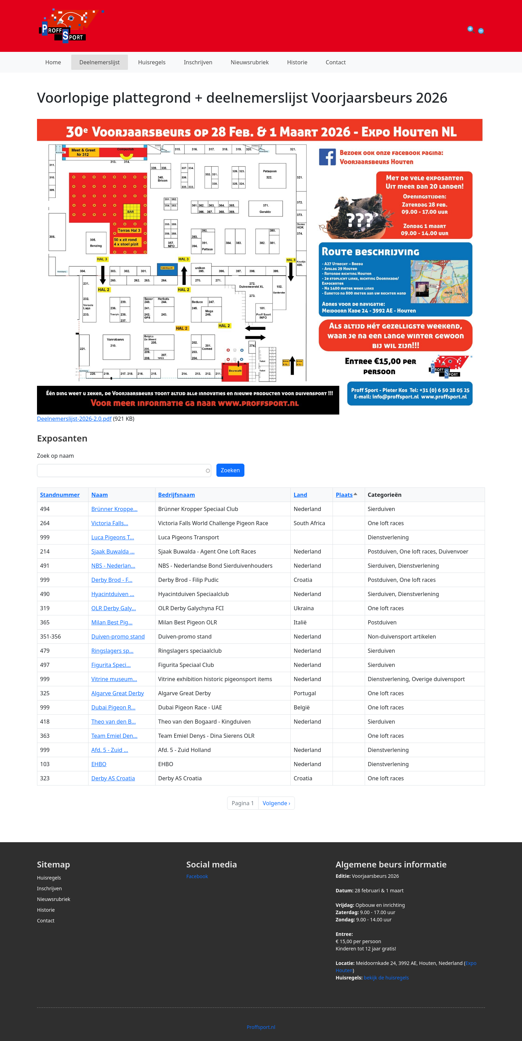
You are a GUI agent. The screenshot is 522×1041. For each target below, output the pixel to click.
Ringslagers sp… (112, 650)
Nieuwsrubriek (250, 62)
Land (300, 495)
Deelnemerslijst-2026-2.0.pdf (74, 418)
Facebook (197, 876)
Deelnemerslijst (100, 62)
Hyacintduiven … (112, 594)
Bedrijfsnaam (176, 495)
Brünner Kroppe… (114, 509)
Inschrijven (198, 62)
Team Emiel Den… (114, 736)
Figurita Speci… (111, 665)
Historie (297, 62)
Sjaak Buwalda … (112, 551)
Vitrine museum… (114, 679)
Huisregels (152, 62)
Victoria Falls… (109, 523)
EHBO (98, 764)
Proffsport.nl (261, 1027)
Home (53, 62)
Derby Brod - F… (111, 580)
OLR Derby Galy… (113, 608)
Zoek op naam (55, 455)
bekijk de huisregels (386, 977)
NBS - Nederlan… (113, 565)
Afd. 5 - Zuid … (109, 750)
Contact (336, 62)
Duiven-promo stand (118, 636)
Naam (99, 495)
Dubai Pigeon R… (113, 707)
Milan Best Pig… (111, 622)
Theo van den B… (113, 721)
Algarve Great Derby (117, 693)
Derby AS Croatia (113, 778)
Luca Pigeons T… (112, 537)
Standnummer (60, 495)
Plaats (347, 495)
